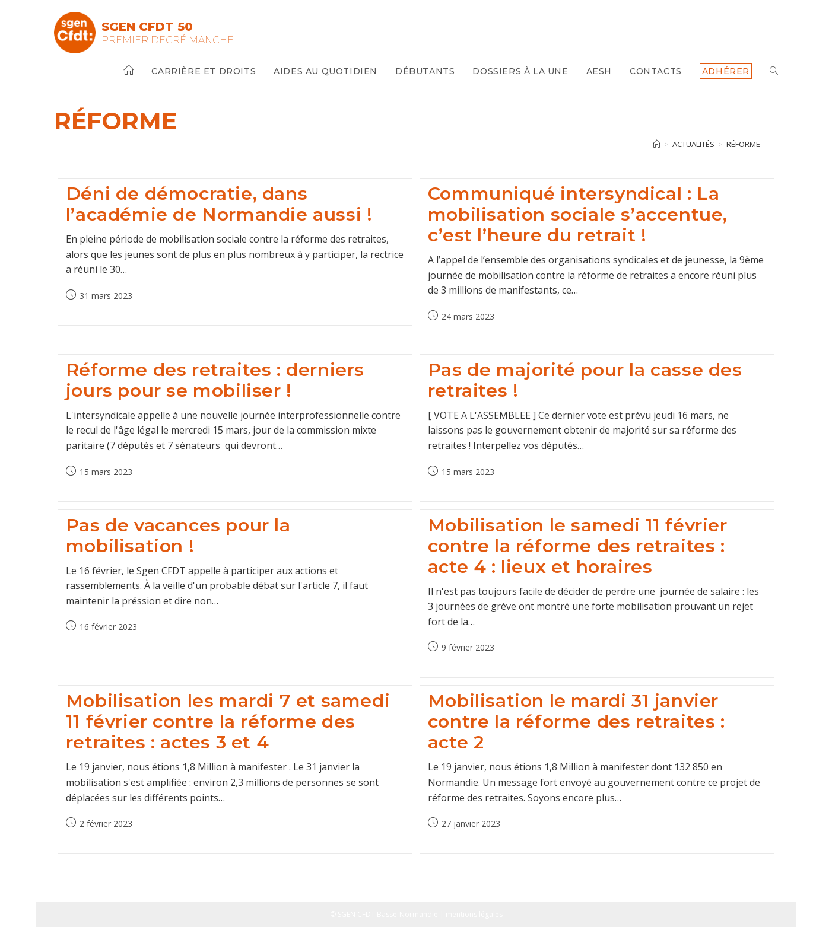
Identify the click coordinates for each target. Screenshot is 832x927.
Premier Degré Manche (167, 40)
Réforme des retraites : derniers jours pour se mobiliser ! (215, 380)
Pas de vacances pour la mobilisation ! (178, 535)
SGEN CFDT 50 (147, 27)
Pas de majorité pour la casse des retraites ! (585, 380)
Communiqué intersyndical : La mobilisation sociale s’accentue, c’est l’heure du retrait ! (578, 214)
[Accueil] (656, 144)
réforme (743, 144)
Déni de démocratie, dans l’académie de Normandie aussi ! (219, 204)
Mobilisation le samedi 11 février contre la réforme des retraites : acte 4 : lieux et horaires (578, 546)
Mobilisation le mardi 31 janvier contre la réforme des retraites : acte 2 (576, 721)
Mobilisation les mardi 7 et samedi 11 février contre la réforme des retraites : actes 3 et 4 (228, 721)
